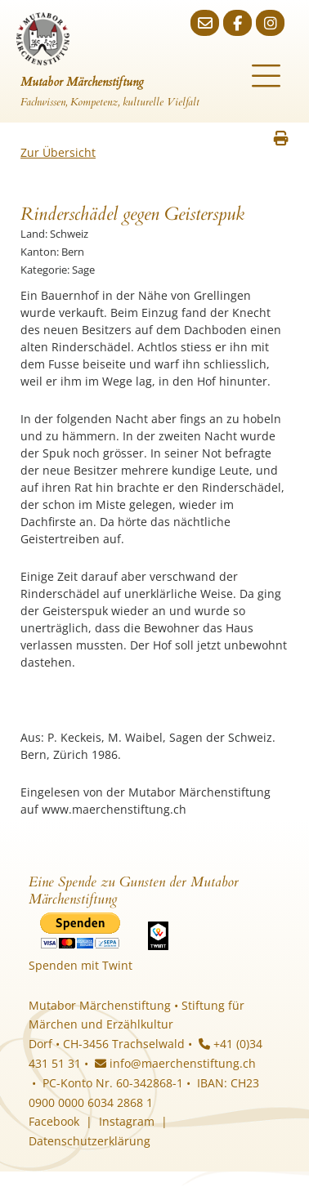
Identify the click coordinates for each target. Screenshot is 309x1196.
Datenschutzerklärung (89, 1141)
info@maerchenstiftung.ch (175, 1063)
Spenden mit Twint (80, 965)
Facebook (54, 1121)
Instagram (126, 1121)
